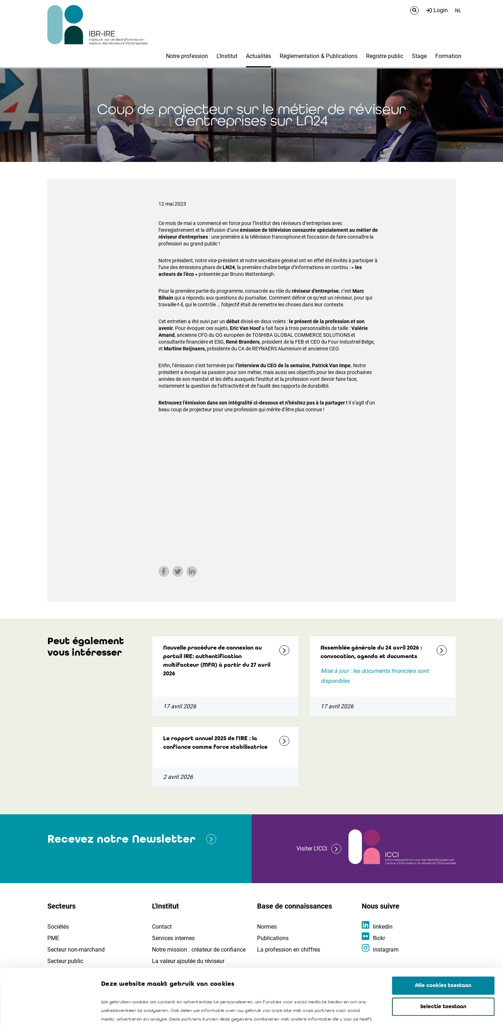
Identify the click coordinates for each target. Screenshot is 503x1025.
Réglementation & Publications (318, 56)
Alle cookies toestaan (443, 930)
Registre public (384, 56)
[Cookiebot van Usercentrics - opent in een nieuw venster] (46, 1011)
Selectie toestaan (443, 951)
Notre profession (187, 56)
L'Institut (227, 56)
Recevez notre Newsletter (121, 839)
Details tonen (409, 1011)
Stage (419, 56)
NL (458, 10)
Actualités (258, 56)
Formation (448, 56)
